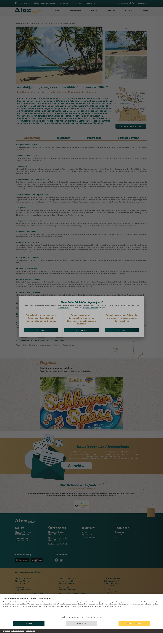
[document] (81, 606)
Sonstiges (94, 617)
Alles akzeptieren (134, 623)
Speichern (81, 623)
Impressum (6, 631)
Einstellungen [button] (30, 631)
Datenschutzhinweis (17, 631)
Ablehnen (29, 623)
